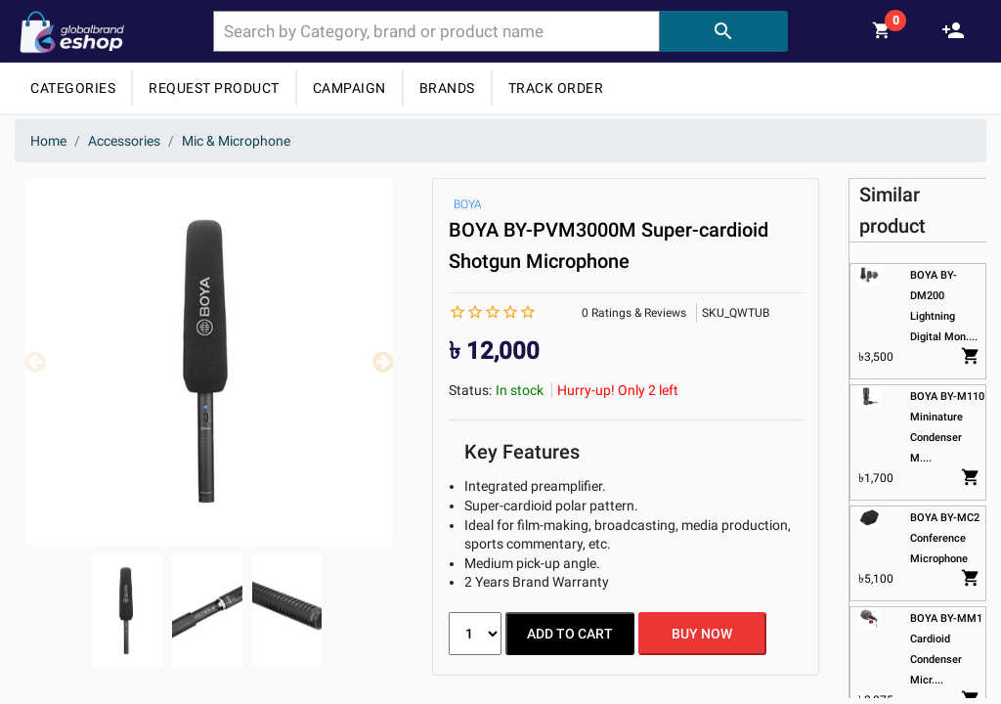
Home (48, 141)
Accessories (124, 141)
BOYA (468, 204)
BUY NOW (702, 633)
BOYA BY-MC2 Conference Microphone (945, 538)
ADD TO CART (570, 633)
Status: (470, 390)
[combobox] (436, 31)
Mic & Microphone (236, 141)
